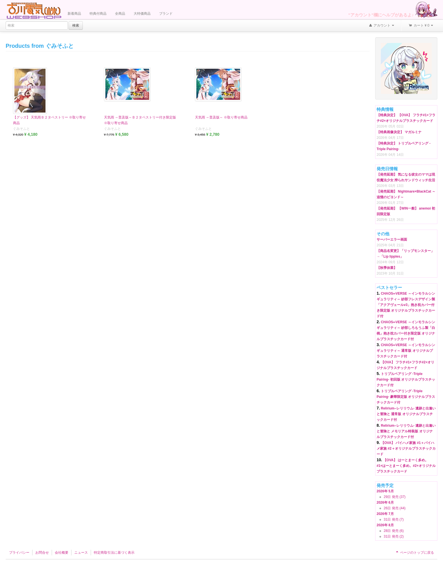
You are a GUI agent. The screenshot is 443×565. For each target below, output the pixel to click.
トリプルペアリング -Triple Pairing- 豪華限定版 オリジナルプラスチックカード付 (406, 396)
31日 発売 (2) (394, 536)
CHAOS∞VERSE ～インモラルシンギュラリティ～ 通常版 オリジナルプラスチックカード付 (406, 350)
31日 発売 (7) (394, 519)
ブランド (166, 14)
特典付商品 (98, 14)
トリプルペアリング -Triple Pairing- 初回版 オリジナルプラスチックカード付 (406, 379)
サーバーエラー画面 (392, 239)
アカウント (381, 26)
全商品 (120, 14)
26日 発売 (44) (394, 508)
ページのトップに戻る (414, 553)
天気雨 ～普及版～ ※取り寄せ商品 (221, 117)
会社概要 (61, 553)
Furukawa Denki (34, 10)
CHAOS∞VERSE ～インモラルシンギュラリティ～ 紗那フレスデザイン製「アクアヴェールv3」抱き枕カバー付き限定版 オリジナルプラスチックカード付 (406, 305)
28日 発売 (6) (394, 531)
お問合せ (42, 553)
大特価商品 (142, 14)
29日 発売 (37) (394, 497)
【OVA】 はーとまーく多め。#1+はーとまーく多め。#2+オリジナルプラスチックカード (406, 465)
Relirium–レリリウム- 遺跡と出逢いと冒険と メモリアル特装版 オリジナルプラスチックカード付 (406, 431)
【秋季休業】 (387, 268)
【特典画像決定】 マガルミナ (399, 132)
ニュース (81, 553)
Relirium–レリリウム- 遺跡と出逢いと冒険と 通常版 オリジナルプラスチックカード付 (406, 414)
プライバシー (19, 553)
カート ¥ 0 (420, 26)
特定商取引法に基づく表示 (114, 553)
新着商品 (74, 14)
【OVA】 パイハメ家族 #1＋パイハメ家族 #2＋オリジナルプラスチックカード (406, 448)
